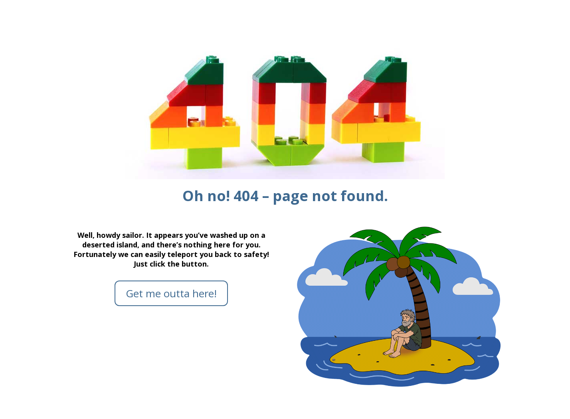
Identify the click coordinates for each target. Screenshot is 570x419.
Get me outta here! (171, 293)
